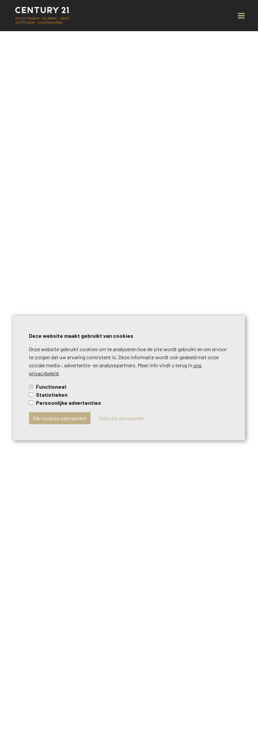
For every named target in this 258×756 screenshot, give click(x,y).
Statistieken (52, 394)
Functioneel (51, 386)
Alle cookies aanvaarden (60, 418)
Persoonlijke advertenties (68, 402)
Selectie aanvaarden (121, 418)
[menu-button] (241, 16)
